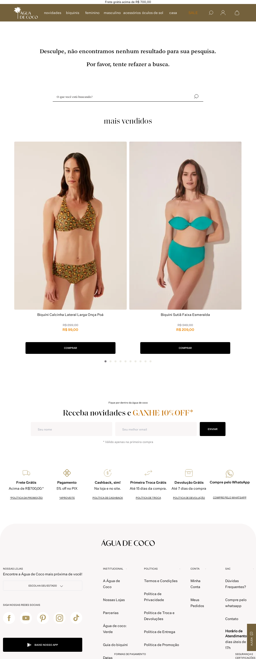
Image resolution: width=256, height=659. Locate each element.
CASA (173, 12)
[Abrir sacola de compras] (237, 13)
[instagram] (60, 618)
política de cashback (107, 497)
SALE (193, 12)
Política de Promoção (161, 645)
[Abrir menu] (223, 13)
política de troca (148, 497)
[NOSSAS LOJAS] (42, 586)
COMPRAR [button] (70, 347)
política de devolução (189, 497)
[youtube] (26, 618)
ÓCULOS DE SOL (152, 12)
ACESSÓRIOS (132, 12)
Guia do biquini (115, 645)
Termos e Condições (161, 581)
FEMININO (92, 12)
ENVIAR (213, 429)
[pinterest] (43, 618)
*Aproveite (67, 497)
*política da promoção (26, 497)
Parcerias (110, 613)
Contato (231, 619)
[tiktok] (76, 618)
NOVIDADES (52, 12)
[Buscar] (211, 13)
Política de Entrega (159, 632)
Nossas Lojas (114, 600)
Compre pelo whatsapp (229, 497)
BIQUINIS (72, 12)
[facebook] (9, 618)
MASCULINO (112, 12)
